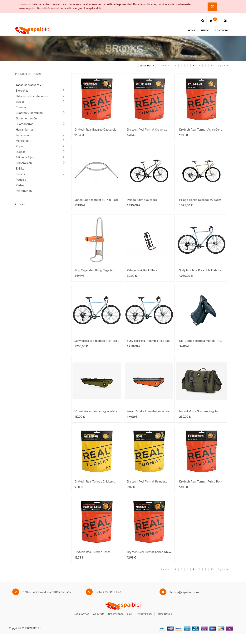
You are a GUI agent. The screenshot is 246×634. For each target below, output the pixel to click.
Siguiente (223, 65)
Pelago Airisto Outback (142, 200)
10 (212, 65)
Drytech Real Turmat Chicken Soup (93, 482)
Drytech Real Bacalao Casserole (95, 129)
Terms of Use (164, 613)
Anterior (165, 65)
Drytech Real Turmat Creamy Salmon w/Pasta (146, 130)
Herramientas (25, 129)
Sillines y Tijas (25, 157)
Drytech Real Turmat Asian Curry (200, 129)
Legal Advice (81, 613)
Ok (212, 6)
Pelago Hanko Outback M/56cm (200, 200)
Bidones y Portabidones (32, 96)
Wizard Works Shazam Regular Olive (198, 412)
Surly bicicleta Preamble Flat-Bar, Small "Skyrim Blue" (96, 341)
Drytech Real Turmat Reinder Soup (146, 482)
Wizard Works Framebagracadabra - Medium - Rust (149, 412)
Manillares (22, 140)
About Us (98, 613)
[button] (145, 65)
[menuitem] (192, 30)
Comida (21, 107)
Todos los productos (28, 85)
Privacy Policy (144, 613)
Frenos (20, 174)
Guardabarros (24, 124)
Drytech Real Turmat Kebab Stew (149, 552)
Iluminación (23, 135)
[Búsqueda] (129, 63)
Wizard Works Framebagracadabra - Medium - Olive (96, 412)
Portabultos (24, 191)
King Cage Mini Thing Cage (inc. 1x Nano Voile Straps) (95, 271)
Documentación (26, 118)
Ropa (19, 146)
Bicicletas (22, 90)
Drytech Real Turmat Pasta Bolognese (92, 552)
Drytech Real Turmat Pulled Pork (200, 481)
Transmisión (24, 163)
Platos (20, 185)
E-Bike (20, 168)
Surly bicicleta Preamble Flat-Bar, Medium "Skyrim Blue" (201, 271)
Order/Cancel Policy (120, 613)
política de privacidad (119, 4)
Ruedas (21, 152)
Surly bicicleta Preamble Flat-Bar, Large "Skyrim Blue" (148, 341)
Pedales (21, 179)
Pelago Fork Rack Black (142, 270)
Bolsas (20, 101)
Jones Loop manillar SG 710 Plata (96, 200)
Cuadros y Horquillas (29, 113)
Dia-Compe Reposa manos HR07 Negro (201, 341)
